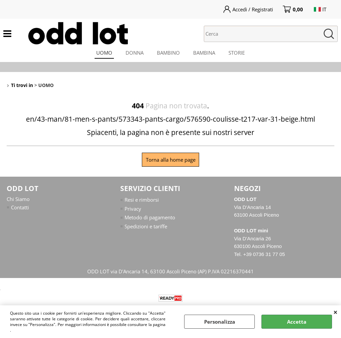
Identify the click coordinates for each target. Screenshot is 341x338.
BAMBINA (204, 52)
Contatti (20, 207)
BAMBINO (168, 52)
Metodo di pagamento (150, 217)
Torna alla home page (170, 159)
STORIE (236, 52)
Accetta (296, 321)
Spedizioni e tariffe (146, 226)
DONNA (135, 52)
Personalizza (219, 321)
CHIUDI (335, 312)
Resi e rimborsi (142, 199)
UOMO (104, 52)
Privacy (133, 208)
